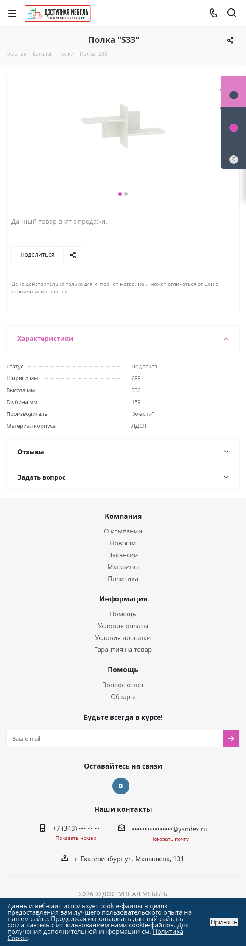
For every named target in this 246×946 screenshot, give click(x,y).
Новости (123, 543)
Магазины (123, 566)
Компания (123, 516)
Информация (123, 599)
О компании (123, 531)
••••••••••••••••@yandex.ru (169, 829)
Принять (224, 922)
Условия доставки (123, 637)
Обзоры (123, 696)
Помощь (123, 613)
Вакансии (123, 554)
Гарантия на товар (123, 649)
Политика (123, 578)
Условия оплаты (123, 625)
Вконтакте (120, 786)
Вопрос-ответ (123, 684)
